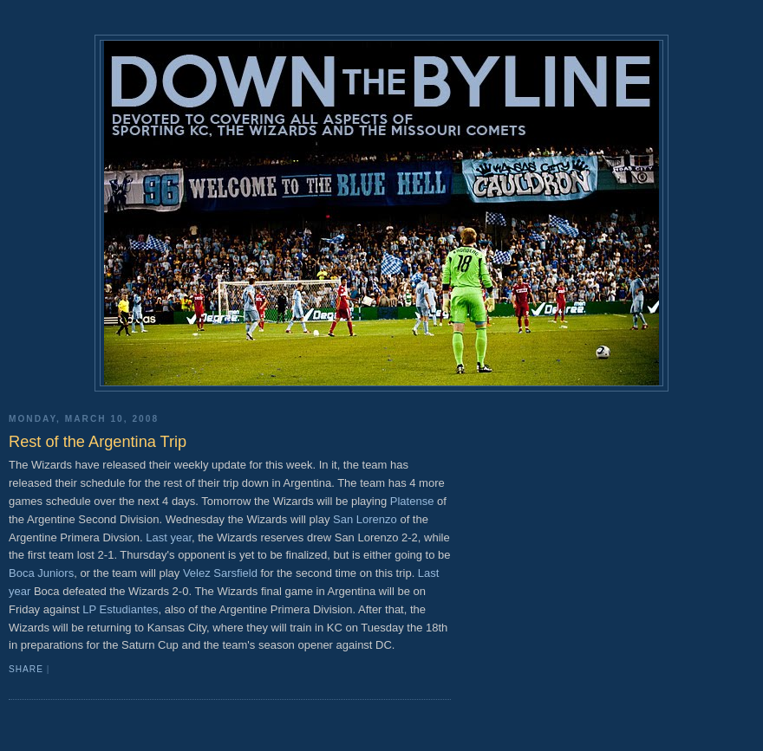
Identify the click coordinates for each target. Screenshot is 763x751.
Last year (169, 537)
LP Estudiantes (120, 609)
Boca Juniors (41, 572)
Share (26, 669)
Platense (412, 501)
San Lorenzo (365, 519)
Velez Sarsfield (220, 572)
